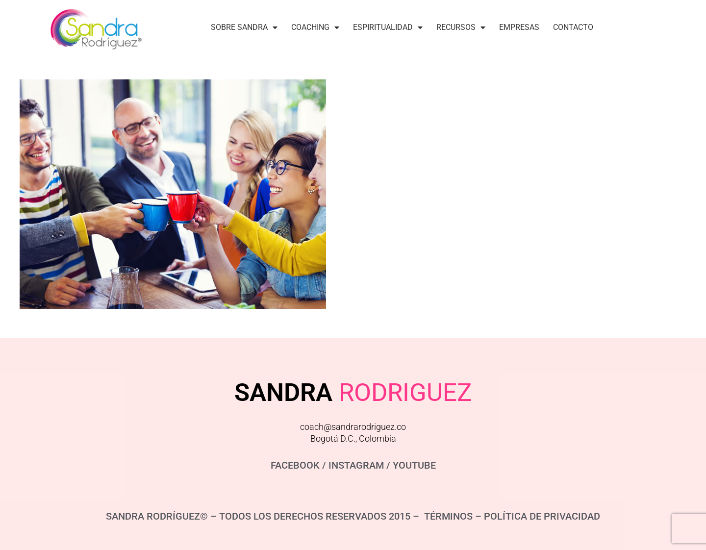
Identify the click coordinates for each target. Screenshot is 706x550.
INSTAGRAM (356, 465)
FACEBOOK (295, 465)
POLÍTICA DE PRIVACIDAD (542, 516)
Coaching (315, 27)
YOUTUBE (414, 465)
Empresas (519, 27)
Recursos (460, 27)
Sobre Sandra (244, 27)
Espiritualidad (388, 27)
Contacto (573, 27)
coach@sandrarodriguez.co (353, 427)
